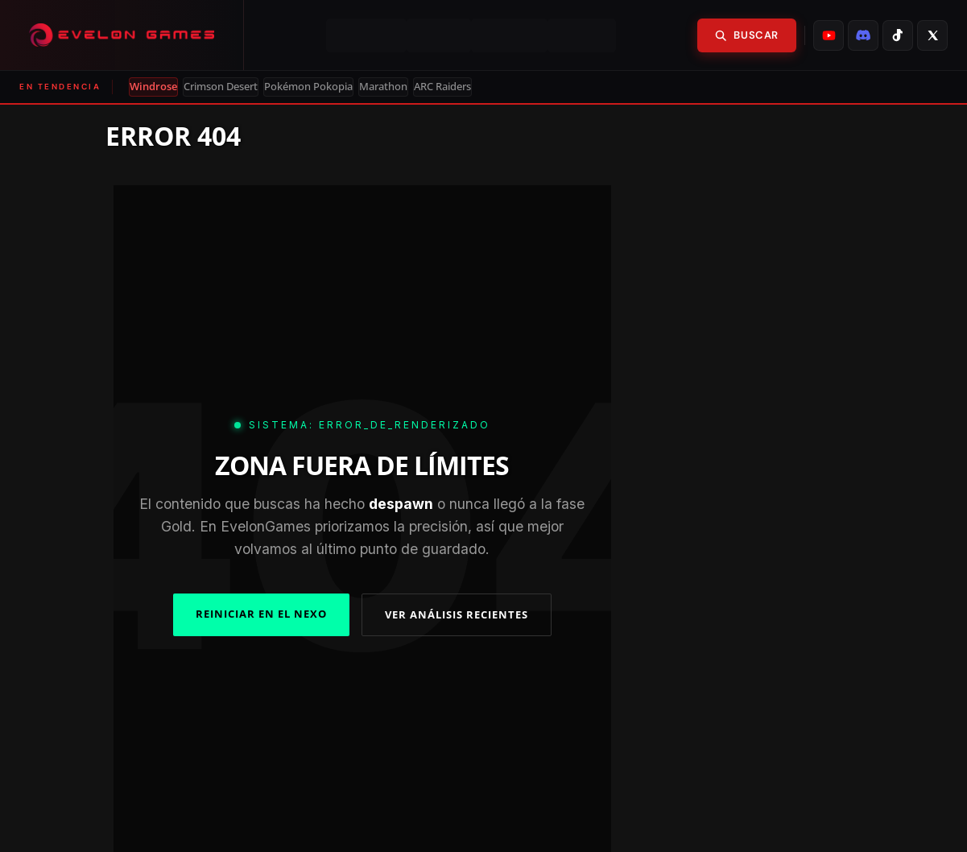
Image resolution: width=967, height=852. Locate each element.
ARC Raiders (442, 86)
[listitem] (828, 35)
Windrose (153, 86)
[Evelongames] (122, 35)
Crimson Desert (221, 86)
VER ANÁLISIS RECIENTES (456, 614)
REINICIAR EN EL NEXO (261, 613)
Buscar (747, 35)
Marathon (383, 86)
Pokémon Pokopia (308, 86)
